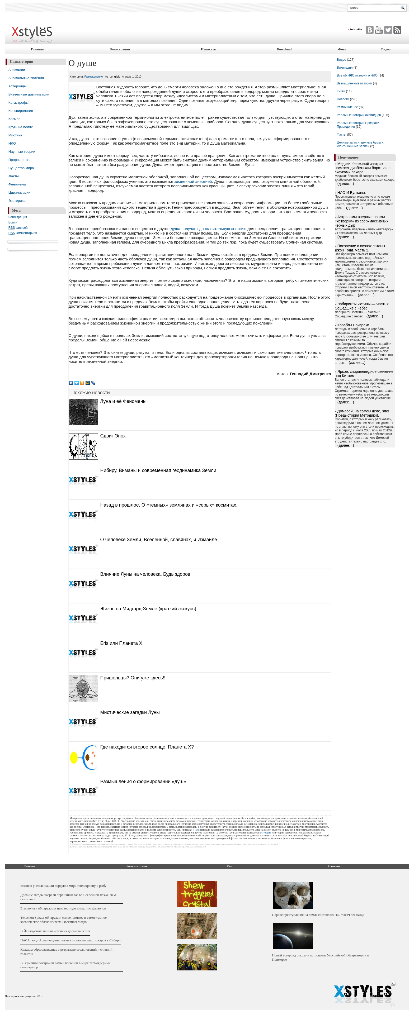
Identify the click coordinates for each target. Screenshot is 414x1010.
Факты (13, 176)
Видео (386, 49)
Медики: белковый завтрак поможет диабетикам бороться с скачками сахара (363, 167)
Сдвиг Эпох (113, 436)
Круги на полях (20, 127)
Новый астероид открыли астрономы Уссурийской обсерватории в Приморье (320, 957)
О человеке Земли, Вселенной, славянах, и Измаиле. (159, 539)
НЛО (12, 143)
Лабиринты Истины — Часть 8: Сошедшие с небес (363, 306)
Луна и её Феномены (123, 401)
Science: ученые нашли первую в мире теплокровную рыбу (63, 886)
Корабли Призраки (353, 325)
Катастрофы (18, 102)
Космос (14, 119)
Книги (341, 91)
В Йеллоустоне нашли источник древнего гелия (55, 931)
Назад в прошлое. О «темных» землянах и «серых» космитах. (169, 505)
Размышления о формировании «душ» (143, 781)
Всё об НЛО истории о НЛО (357, 75)
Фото (342, 49)
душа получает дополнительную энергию (208, 228)
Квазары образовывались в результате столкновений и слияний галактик (66, 951)
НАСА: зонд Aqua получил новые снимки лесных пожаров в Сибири (70, 940)
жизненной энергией (193, 181)
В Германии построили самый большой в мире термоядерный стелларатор (65, 965)
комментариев (22, 233)
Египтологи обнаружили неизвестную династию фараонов (63, 908)
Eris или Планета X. (122, 643)
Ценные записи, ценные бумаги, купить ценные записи (360, 144)
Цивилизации (19, 192)
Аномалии (16, 70)
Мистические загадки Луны (130, 712)
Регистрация (120, 49)
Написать (208, 49)
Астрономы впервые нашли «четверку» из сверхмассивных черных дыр (361, 221)
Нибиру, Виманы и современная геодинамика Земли (158, 470)
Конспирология (20, 111)
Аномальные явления (26, 78)
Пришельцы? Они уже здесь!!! (133, 677)
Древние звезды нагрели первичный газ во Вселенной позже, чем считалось (68, 897)
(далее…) (345, 184)
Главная (37, 49)
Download (284, 49)
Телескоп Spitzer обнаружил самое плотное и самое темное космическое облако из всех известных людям (63, 920)
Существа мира (21, 168)
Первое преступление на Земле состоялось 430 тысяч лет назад (318, 915)
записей (18, 228)
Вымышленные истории (355, 83)
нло (197, 829)
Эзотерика (16, 201)
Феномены (17, 184)
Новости (343, 99)
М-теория (265, 832)
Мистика (15, 135)
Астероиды (17, 86)
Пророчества (19, 160)
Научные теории (21, 152)
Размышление (93, 76)
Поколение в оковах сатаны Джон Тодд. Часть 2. (360, 248)
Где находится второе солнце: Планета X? (147, 747)
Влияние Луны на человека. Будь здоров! (146, 574)
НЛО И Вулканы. (351, 192)
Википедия (345, 67)
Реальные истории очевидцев (359, 115)
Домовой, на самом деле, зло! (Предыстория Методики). (362, 413)
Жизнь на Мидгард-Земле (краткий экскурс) (148, 608)
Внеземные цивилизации (28, 94)
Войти (12, 222)
